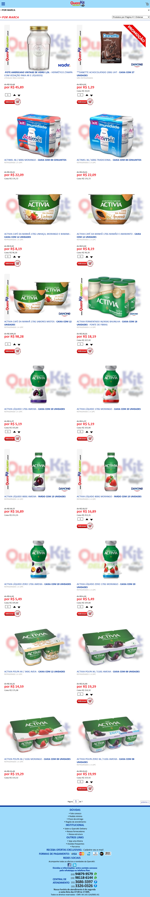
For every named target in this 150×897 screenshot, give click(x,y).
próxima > (145, 802)
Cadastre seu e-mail (93, 850)
